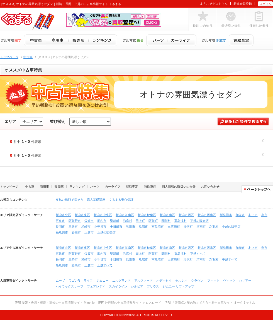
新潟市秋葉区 (147, 215)
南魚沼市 (158, 226)
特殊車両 (150, 186)
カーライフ (112, 186)
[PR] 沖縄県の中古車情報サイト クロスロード (129, 302)
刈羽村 (213, 226)
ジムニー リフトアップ (178, 286)
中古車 (28, 57)
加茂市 (240, 215)
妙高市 (76, 232)
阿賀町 (153, 220)
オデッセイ (164, 280)
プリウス (153, 286)
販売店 (59, 186)
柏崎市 (86, 226)
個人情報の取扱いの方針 (179, 186)
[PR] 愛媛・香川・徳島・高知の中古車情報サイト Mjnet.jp (55, 302)
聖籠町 (114, 220)
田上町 (140, 220)
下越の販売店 (199, 220)
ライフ (88, 280)
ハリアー (245, 280)
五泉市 (60, 220)
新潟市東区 (82, 215)
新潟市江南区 (125, 215)
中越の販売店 (231, 226)
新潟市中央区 (103, 215)
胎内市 (101, 220)
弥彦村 (127, 220)
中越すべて (229, 259)
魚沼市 (143, 226)
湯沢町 (188, 226)
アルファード (143, 280)
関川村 (166, 220)
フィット (213, 280)
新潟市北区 (63, 215)
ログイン (265, 4)
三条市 (73, 226)
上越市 (89, 232)
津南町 (201, 226)
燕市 (264, 215)
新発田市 (226, 215)
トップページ (9, 57)
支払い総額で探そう (69, 199)
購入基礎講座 (96, 199)
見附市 (130, 226)
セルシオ (181, 280)
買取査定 (132, 186)
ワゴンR (74, 280)
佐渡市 (89, 220)
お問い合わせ (210, 186)
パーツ (94, 186)
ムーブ (60, 280)
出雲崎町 (174, 226)
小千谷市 (100, 226)
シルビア (137, 286)
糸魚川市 (62, 232)
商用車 (44, 186)
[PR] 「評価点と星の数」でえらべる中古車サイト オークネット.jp (210, 302)
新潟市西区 (186, 215)
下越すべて (198, 253)
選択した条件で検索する (243, 121)
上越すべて (105, 265)
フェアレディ (96, 286)
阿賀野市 (75, 220)
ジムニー (102, 280)
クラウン (197, 280)
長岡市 (60, 226)
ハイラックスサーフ (69, 286)
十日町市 (116, 226)
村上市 (253, 215)
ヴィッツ (229, 280)
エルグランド (121, 280)
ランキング (77, 186)
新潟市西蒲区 (207, 215)
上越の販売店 (106, 232)
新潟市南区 (167, 215)
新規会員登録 (242, 3)
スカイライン (118, 286)
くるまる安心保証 (121, 199)
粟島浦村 (180, 220)
